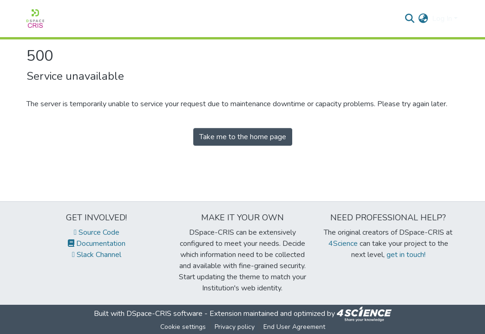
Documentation (96, 243)
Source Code (96, 232)
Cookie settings (183, 326)
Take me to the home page (242, 137)
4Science (343, 243)
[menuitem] (423, 18)
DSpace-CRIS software (164, 313)
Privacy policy (235, 326)
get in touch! (406, 255)
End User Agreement (294, 326)
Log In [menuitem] (442, 18)
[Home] (35, 18)
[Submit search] (410, 18)
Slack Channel (96, 255)
